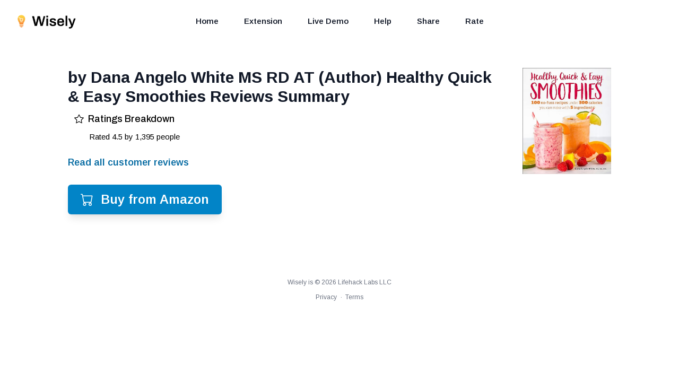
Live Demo (328, 20)
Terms (354, 297)
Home (207, 20)
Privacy (326, 297)
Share (428, 20)
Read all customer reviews (128, 162)
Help (382, 20)
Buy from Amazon (145, 199)
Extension (263, 20)
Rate (474, 20)
